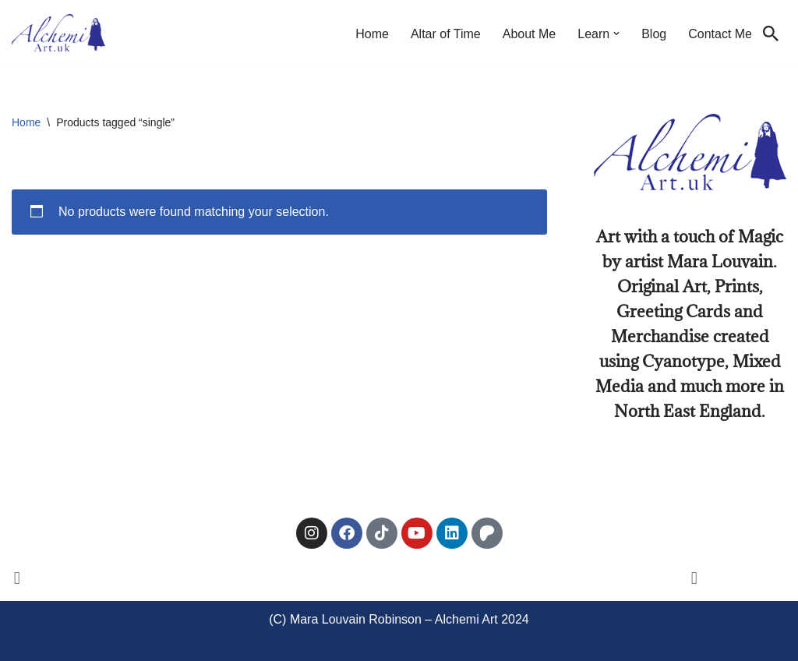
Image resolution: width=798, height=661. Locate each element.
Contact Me (720, 34)
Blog (653, 34)
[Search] (771, 33)
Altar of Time (446, 34)
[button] (616, 33)
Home (372, 34)
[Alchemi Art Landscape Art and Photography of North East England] (58, 33)
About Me (529, 34)
